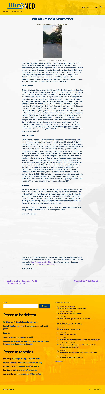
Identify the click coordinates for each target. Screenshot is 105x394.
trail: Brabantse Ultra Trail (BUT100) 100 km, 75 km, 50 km (78, 352)
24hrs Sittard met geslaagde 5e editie (18, 337)
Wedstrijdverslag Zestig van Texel (26, 359)
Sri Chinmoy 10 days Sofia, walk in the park (20, 322)
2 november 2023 (62, 24)
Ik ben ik (6, 333)
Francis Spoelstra (10, 362)
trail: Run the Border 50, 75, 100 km (71, 357)
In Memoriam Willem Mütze (28, 366)
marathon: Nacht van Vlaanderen (70, 313)
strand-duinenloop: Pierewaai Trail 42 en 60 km (75, 319)
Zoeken (5, 302)
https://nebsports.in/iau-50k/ (40, 262)
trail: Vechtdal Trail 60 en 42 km (70, 329)
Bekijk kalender (59, 361)
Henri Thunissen (47, 24)
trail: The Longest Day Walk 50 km (71, 324)
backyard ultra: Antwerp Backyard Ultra (73, 308)
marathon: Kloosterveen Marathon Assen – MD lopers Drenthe (80, 339)
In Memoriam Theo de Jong (31, 362)
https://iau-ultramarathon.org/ (45, 264)
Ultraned (11, 389)
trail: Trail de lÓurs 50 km (68, 334)
